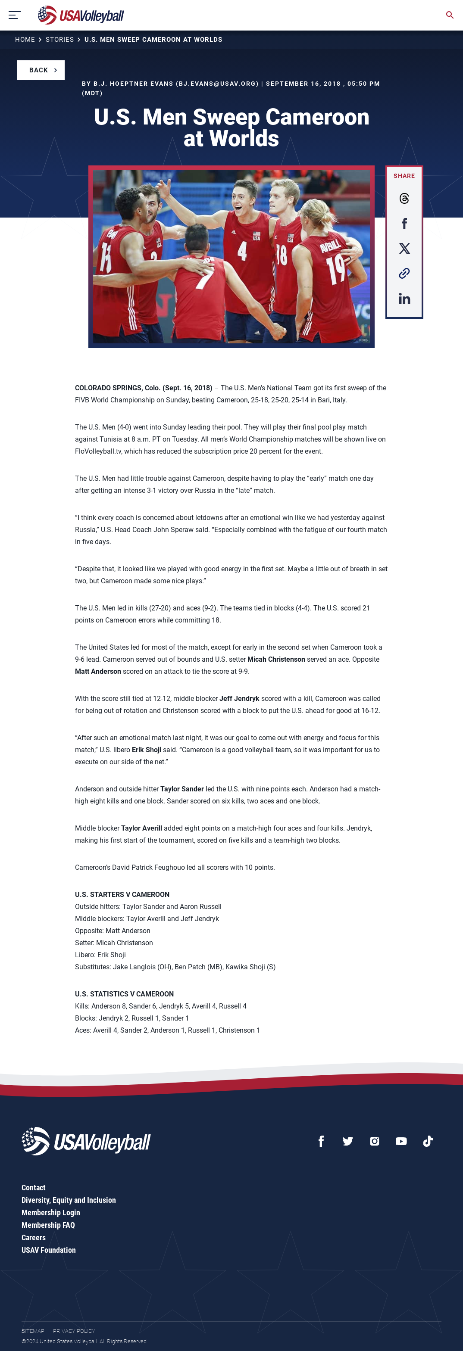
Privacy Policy (74, 1331)
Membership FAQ (48, 1225)
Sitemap (33, 1331)
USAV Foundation (49, 1249)
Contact (34, 1187)
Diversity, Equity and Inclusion (69, 1200)
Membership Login (51, 1212)
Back (38, 70)
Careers (34, 1237)
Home (25, 40)
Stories (60, 40)
